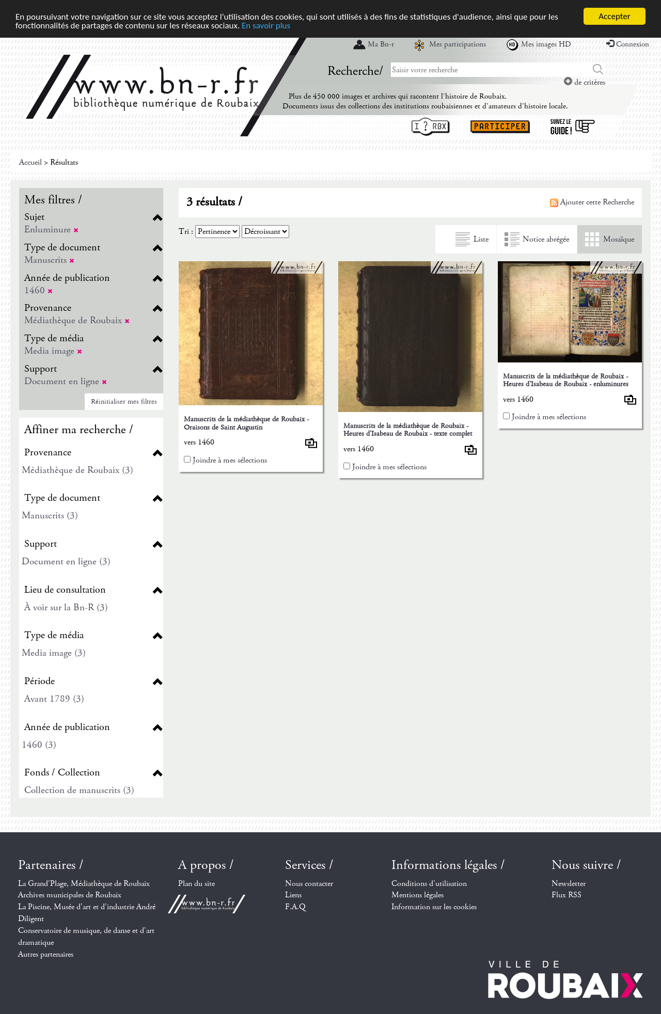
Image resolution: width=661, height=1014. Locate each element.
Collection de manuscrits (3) (79, 790)
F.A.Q (295, 906)
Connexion (627, 44)
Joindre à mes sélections (230, 460)
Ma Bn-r (381, 44)
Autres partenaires (45, 954)
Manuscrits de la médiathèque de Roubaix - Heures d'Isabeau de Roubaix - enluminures (565, 380)
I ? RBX (431, 127)
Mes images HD (546, 44)
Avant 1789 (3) (54, 698)
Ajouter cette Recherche (592, 202)
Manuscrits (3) (50, 515)
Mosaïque (618, 239)
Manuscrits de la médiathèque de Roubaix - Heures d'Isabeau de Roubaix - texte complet (407, 429)
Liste (481, 239)
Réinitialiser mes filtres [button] (124, 401)
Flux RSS (566, 895)
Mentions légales (417, 895)
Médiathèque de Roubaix (77, 320)
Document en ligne (65, 381)
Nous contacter (309, 883)
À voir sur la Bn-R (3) (66, 607)
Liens (293, 895)
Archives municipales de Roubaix (69, 895)
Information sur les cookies (434, 906)
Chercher (598, 69)
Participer (500, 127)
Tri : (186, 231)
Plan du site (196, 883)
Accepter (614, 16)
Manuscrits (49, 260)
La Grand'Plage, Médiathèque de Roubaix (84, 883)
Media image (53, 350)
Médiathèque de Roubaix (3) (77, 470)
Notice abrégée (546, 239)
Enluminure (51, 229)
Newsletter (569, 883)
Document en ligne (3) (66, 561)
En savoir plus (266, 25)
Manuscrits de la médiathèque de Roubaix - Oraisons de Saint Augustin (246, 423)
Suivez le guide (572, 127)
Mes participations (457, 44)
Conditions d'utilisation (429, 883)
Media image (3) (54, 652)
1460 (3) (39, 744)
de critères (584, 82)
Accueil (30, 162)
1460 (38, 290)
